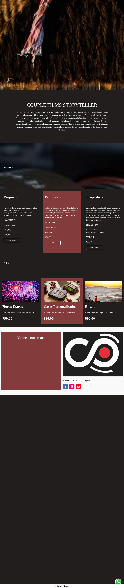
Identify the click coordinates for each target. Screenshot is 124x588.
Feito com (61, 586)
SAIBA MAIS (11, 240)
